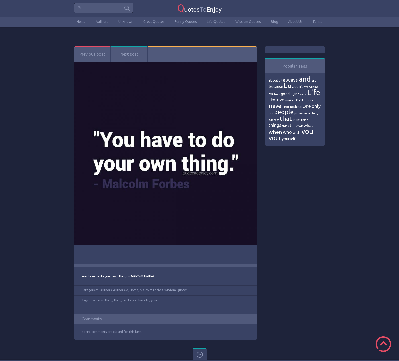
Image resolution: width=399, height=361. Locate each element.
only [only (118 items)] (316, 106)
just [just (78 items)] (296, 94)
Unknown (125, 22)
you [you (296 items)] (307, 131)
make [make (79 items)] (289, 100)
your (154, 300)
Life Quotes (216, 22)
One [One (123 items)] (306, 106)
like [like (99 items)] (272, 100)
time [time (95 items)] (294, 125)
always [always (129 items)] (290, 80)
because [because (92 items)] (276, 86)
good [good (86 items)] (285, 94)
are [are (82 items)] (314, 80)
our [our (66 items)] (271, 113)
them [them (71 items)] (296, 119)
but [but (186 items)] (289, 85)
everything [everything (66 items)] (311, 86)
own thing (105, 300)
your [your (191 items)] (275, 138)
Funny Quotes (186, 22)
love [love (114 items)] (280, 99)
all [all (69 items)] (280, 80)
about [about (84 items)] (273, 80)
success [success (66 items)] (274, 119)
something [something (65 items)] (311, 113)
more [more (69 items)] (310, 100)
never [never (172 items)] (276, 105)
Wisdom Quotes (248, 22)
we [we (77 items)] (300, 125)
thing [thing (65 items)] (304, 119)
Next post (129, 54)
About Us (295, 22)
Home (81, 22)
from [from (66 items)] (277, 94)
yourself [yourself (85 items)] (288, 139)
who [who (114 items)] (287, 132)
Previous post (92, 54)
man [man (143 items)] (299, 99)
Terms (317, 22)
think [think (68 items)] (285, 125)
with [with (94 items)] (297, 132)
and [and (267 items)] (305, 79)
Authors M (120, 290)
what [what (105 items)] (308, 125)
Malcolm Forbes (151, 290)
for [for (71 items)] (271, 94)
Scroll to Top (383, 344)
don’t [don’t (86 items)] (298, 87)
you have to (140, 300)
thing (117, 300)
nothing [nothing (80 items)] (296, 107)
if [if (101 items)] (291, 93)
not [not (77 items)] (286, 106)
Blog (274, 22)
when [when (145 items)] (275, 132)
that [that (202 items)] (286, 118)
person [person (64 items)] (298, 113)
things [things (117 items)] (275, 125)
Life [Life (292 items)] (313, 92)
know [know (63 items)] (303, 94)
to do (127, 300)
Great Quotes (154, 22)
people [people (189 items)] (284, 112)
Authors (102, 22)
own (94, 300)
